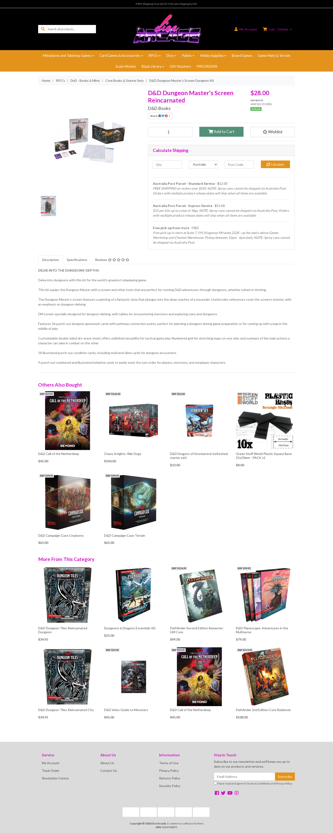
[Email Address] (244, 776)
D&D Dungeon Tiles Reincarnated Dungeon (62, 630)
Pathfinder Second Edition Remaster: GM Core (197, 630)
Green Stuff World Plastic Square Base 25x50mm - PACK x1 (264, 456)
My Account (50, 763)
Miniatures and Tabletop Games (67, 55)
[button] (272, 132)
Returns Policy (169, 778)
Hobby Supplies (212, 55)
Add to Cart (221, 131)
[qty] (167, 165)
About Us (107, 763)
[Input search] (72, 29)
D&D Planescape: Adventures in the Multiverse (262, 630)
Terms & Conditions (258, 783)
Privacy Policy (169, 770)
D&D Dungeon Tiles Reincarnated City (66, 710)
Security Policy (169, 786)
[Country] (203, 165)
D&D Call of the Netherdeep (58, 454)
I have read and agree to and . (253, 783)
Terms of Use (169, 763)
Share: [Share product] (159, 116)
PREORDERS (207, 66)
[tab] (50, 259)
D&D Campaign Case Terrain (124, 535)
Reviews (112, 260)
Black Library (152, 66)
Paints (187, 55)
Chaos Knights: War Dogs (122, 454)
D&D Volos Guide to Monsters (126, 710)
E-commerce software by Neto (185, 823)
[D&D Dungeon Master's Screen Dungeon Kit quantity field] (170, 132)
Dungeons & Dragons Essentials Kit (130, 628)
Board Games (242, 55)
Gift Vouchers (180, 66)
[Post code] (239, 165)
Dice (169, 55)
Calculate (275, 164)
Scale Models (126, 66)
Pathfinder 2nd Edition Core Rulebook (263, 710)
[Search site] (43, 29)
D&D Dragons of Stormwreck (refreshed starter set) (199, 456)
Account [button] (245, 29)
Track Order (50, 770)
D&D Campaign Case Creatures (61, 535)
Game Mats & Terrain (274, 55)
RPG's (153, 55)
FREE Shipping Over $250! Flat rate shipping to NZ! (166, 4)
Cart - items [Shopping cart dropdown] (276, 29)
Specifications (77, 260)
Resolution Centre (55, 778)
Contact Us (108, 770)
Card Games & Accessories (119, 55)
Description (50, 260)
